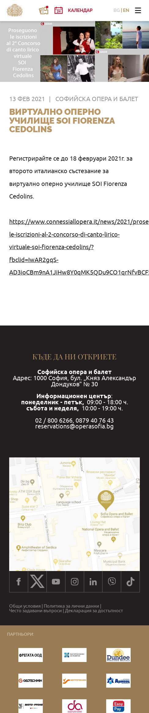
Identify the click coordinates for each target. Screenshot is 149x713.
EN (126, 10)
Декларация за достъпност (94, 610)
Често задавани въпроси (35, 610)
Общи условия (25, 606)
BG (117, 10)
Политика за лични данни (71, 606)
